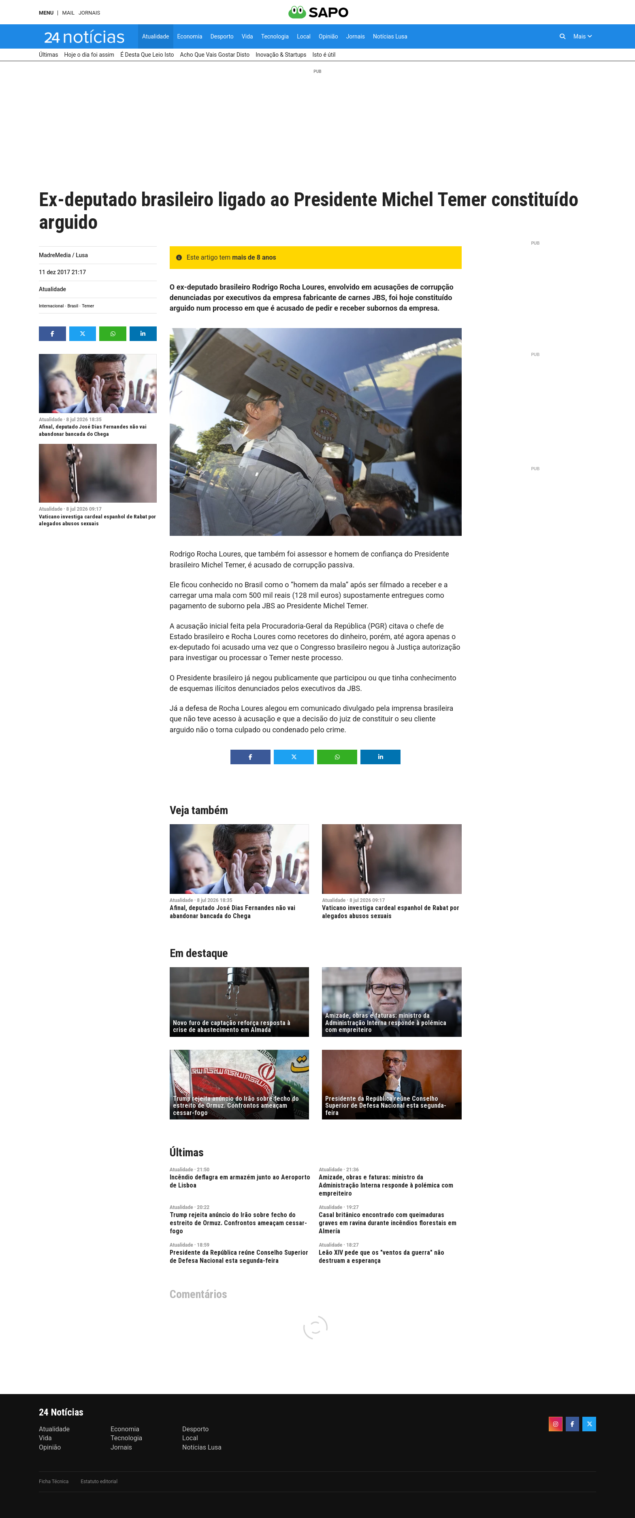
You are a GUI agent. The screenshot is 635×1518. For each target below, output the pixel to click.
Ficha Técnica (53, 1481)
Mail (68, 12)
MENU (46, 12)
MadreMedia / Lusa (63, 255)
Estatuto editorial (99, 1481)
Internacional (51, 306)
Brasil (73, 306)
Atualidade (52, 289)
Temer (88, 306)
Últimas (187, 1152)
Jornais (89, 12)
